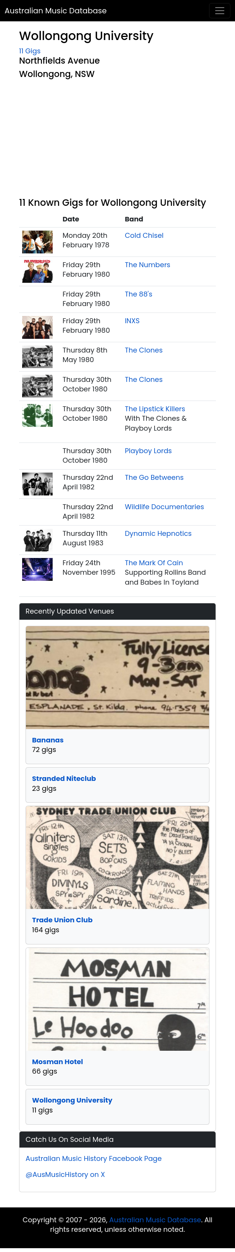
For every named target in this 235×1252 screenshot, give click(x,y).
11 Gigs (29, 51)
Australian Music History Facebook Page (94, 1158)
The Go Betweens (154, 477)
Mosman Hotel (57, 1061)
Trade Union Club (62, 920)
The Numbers (147, 264)
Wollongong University (72, 1100)
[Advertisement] (117, 140)
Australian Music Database (56, 10)
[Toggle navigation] (219, 10)
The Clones (144, 350)
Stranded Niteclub (64, 778)
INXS (132, 320)
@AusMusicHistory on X (65, 1174)
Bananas (48, 740)
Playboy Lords (148, 450)
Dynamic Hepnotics (158, 533)
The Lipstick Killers (155, 409)
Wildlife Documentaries (164, 506)
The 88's (138, 294)
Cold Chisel (144, 235)
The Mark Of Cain (154, 562)
